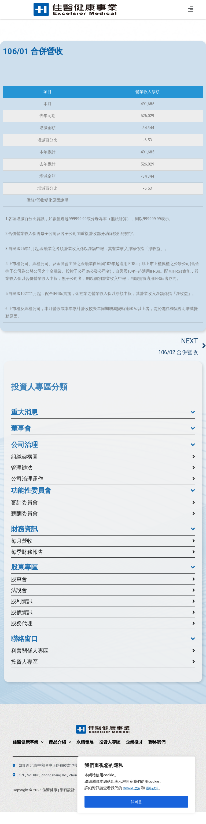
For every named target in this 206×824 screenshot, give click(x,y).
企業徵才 (134, 742)
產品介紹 (60, 742)
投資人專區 (109, 742)
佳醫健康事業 (28, 742)
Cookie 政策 (133, 788)
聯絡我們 (156, 742)
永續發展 (85, 742)
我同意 (136, 802)
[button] (103, 412)
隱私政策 (155, 788)
